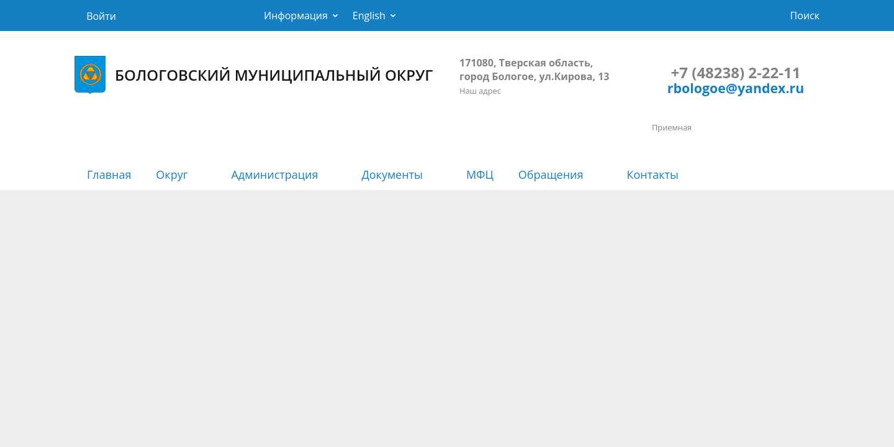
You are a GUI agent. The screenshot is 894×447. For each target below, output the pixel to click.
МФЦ (480, 174)
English (369, 15)
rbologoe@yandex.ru (735, 88)
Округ (171, 174)
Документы (391, 174)
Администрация (274, 174)
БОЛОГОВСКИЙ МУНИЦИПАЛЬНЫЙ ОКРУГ (253, 75)
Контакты (653, 174)
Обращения (551, 174)
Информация (296, 15)
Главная (109, 174)
